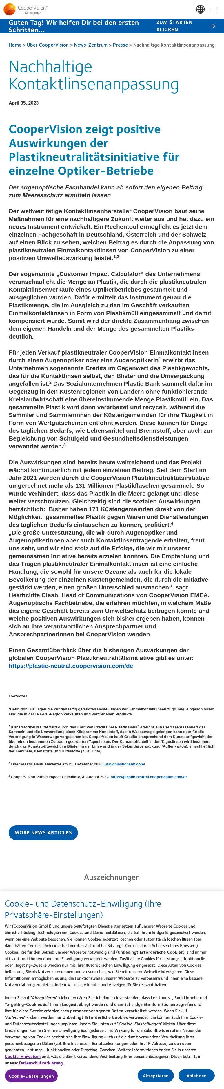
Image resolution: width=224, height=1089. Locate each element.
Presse (120, 44)
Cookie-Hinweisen (23, 1058)
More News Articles (43, 832)
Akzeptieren (156, 1077)
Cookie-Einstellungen (31, 1078)
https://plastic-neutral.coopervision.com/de (71, 665)
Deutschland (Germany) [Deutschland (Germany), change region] (200, 9)
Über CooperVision (48, 44)
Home (15, 44)
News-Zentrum (91, 44)
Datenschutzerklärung (41, 1064)
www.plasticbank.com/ (125, 764)
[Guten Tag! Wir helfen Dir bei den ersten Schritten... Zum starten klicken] (112, 26)
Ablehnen (197, 1077)
